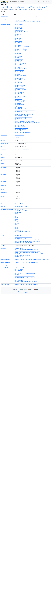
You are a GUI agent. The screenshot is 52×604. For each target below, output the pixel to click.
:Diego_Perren (18, 41)
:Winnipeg (18, 38)
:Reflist (17, 223)
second (3, 201)
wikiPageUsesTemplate (7, 209)
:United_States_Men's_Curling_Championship (25, 273)
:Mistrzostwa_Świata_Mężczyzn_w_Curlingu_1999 (27, 251)
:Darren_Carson (19, 86)
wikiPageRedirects (6, 265)
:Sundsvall (18, 53)
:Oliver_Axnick (18, 56)
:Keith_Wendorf (19, 279)
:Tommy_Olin (18, 93)
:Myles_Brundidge (19, 39)
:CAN (16, 213)
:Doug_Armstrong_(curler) (21, 68)
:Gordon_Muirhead (19, 26)
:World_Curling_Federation (21, 128)
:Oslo (16, 35)
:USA (16, 228)
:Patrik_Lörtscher (19, 84)
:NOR (16, 220)
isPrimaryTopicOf (5, 262)
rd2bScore (4, 192)
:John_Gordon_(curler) (20, 50)
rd (2, 163)
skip (2, 203)
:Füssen (17, 43)
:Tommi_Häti (18, 99)
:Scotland (17, 37)
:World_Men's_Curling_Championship (23, 117)
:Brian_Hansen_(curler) (20, 63)
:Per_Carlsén (18, 60)
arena (3, 137)
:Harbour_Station (19, 125)
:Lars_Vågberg (18, 64)
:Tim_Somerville (19, 59)
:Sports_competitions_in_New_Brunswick (24, 121)
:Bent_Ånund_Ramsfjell (20, 75)
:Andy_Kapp (18, 72)
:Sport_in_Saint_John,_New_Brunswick (24, 114)
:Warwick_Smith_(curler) (21, 95)
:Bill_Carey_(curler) (19, 274)
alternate (4, 135)
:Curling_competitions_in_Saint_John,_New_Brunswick (27, 239)
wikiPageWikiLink (5, 24)
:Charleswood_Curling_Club (21, 31)
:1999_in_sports (19, 269)
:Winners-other (19, 209)
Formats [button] (20, 1)
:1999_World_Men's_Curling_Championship (26, 262)
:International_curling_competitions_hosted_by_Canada (27, 122)
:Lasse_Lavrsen (19, 107)
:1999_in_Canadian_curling (21, 111)
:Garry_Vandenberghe (20, 129)
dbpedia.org (40, 9)
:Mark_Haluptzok (19, 70)
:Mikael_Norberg (19, 113)
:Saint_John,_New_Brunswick (22, 46)
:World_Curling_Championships (22, 231)
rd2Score (3, 181)
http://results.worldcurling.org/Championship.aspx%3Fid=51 (28, 21)
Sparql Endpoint (47, 1)
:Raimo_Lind (18, 119)
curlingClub (4, 143)
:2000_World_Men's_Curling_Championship (25, 110)
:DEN (16, 216)
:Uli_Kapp (17, 74)
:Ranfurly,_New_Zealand (21, 66)
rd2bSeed (4, 196)
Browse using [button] (13, 1)
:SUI (16, 226)
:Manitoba (18, 34)
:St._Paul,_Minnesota (20, 126)
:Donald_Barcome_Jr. (20, 79)
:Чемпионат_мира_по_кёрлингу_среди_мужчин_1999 (29, 253)
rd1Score (3, 167)
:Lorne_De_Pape (19, 24)
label (3, 245)
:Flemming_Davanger (20, 96)
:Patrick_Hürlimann (20, 61)
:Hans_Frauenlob (19, 52)
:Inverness (18, 45)
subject (3, 235)
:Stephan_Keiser (19, 272)
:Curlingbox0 (18, 233)
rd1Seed (3, 174)
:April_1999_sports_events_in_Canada (23, 124)
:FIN (16, 217)
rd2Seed (3, 185)
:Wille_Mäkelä (18, 28)
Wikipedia (18, 291)
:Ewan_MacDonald (19, 101)
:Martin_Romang (19, 71)
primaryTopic (5, 284)
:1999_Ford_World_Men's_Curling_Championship (26, 265)
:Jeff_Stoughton (19, 30)
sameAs (3, 248)
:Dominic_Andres (19, 42)
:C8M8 (19, 256)
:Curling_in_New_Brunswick (21, 115)
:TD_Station (18, 137)
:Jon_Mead (18, 81)
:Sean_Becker (18, 67)
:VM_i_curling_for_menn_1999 (23, 255)
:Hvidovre (17, 90)
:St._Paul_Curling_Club (20, 48)
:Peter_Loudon (19, 77)
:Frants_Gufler (18, 57)
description (4, 16)
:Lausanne (18, 32)
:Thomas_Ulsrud (19, 78)
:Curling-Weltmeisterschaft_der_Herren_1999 (27, 249)
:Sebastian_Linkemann (20, 89)
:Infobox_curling (19, 230)
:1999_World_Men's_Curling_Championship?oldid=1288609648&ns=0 (32, 259)
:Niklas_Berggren (19, 92)
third (3, 206)
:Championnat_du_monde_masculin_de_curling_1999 (28, 252)
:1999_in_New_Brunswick (21, 118)
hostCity (3, 149)
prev (3, 160)
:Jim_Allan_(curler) (19, 88)
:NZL (16, 221)
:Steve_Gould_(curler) (20, 100)
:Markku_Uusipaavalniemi (21, 49)
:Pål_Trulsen (18, 103)
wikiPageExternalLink (6, 19)
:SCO (16, 224)
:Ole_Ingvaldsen (19, 280)
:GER (16, 219)
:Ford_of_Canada (19, 130)
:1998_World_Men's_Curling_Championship (25, 108)
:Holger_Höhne (19, 55)
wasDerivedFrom (5, 259)
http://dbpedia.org (24, 9)
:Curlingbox (18, 212)
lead (3, 152)
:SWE (16, 227)
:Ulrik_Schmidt (19, 27)
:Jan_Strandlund (19, 82)
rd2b (3, 189)
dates (3, 146)
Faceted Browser (37, 1)
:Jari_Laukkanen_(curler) (21, 106)
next (3, 157)
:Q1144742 (19, 248)
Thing (9, 9)
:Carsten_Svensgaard (20, 85)
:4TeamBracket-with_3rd (21, 210)
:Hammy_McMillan (19, 104)
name (3, 154)
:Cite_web (17, 215)
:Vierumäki (18, 97)
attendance (4, 140)
